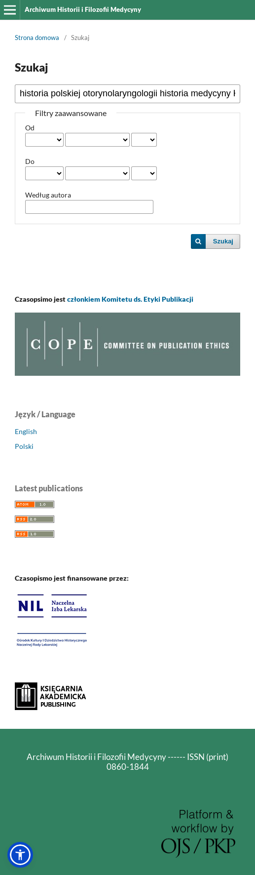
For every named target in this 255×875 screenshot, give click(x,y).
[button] (20, 854)
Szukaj (223, 241)
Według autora (48, 195)
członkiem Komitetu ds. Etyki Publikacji (130, 299)
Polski (24, 446)
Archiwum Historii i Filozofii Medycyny (83, 9)
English (26, 431)
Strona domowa (37, 37)
